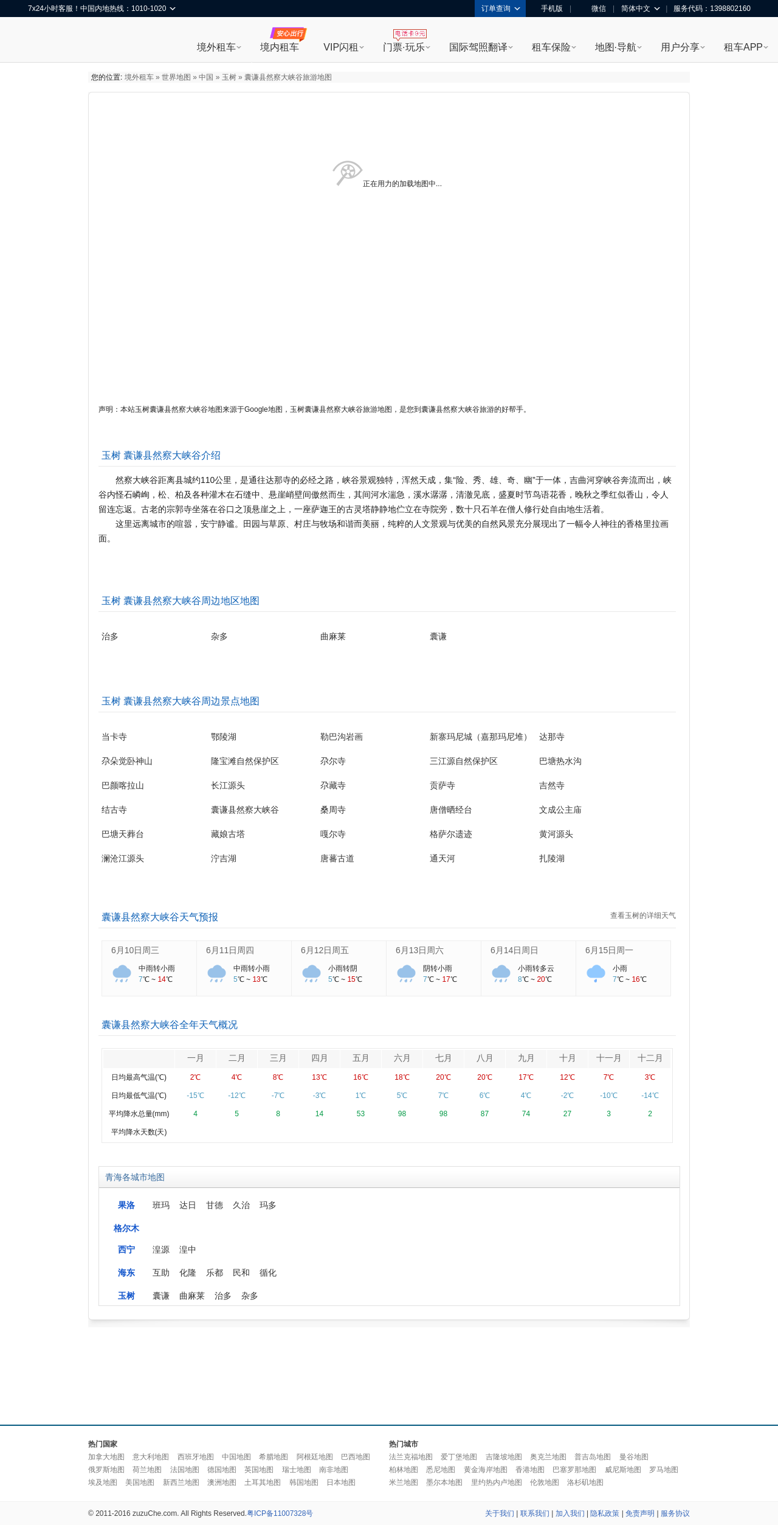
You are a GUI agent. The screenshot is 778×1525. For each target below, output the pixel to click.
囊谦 (438, 636)
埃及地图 (102, 1482)
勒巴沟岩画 (341, 737)
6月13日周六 (420, 950)
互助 (161, 1272)
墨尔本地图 (444, 1482)
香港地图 (530, 1469)
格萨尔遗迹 (451, 834)
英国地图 (259, 1469)
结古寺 (114, 810)
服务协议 (675, 1513)
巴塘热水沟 (560, 761)
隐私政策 (604, 1513)
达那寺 (552, 737)
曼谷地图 (634, 1457)
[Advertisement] (389, 1373)
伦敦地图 (544, 1482)
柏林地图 (403, 1469)
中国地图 (236, 1457)
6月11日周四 (230, 950)
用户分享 (680, 47)
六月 (402, 1058)
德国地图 (221, 1469)
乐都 (214, 1272)
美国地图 (139, 1482)
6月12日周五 (325, 950)
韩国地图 (303, 1482)
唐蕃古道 (337, 858)
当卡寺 (114, 737)
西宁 (126, 1249)
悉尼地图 (440, 1469)
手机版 (547, 8)
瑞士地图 (296, 1469)
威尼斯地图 (623, 1469)
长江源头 (228, 785)
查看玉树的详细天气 (643, 915)
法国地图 (184, 1469)
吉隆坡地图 (504, 1457)
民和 (241, 1272)
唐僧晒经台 (451, 810)
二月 (237, 1058)
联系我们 (534, 1513)
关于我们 (499, 1513)
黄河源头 (556, 834)
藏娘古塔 (228, 834)
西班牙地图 (195, 1457)
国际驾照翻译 (478, 47)
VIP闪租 (341, 47)
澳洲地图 (221, 1482)
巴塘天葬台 (123, 834)
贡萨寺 (442, 785)
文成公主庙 (560, 810)
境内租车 (279, 47)
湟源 (161, 1249)
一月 (195, 1058)
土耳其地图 (262, 1482)
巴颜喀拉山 (123, 785)
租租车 (43, 40)
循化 (268, 1272)
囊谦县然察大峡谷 (245, 810)
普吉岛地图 (592, 1457)
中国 (206, 77)
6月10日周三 (135, 950)
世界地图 (176, 77)
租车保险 (551, 47)
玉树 (229, 77)
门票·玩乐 (403, 47)
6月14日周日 (515, 950)
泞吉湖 (223, 858)
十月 (567, 1058)
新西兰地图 (181, 1482)
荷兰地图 (147, 1469)
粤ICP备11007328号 (280, 1513)
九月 (526, 1058)
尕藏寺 (333, 785)
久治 (241, 1205)
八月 (485, 1058)
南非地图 (333, 1469)
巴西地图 (355, 1457)
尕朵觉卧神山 (127, 761)
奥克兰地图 (548, 1457)
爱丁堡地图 (459, 1457)
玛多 (268, 1205)
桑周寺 (333, 810)
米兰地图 (403, 1482)
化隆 (187, 1272)
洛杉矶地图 (585, 1482)
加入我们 (570, 1513)
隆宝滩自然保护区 (245, 761)
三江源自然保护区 (464, 761)
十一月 (609, 1058)
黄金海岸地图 (486, 1469)
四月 (319, 1058)
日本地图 (341, 1482)
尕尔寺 (333, 761)
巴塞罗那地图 (574, 1469)
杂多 (219, 636)
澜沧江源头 (123, 858)
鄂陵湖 (223, 737)
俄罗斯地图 (106, 1469)
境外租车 (216, 47)
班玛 (161, 1205)
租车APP (743, 47)
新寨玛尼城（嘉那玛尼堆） (481, 737)
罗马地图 (663, 1469)
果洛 (126, 1205)
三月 (278, 1058)
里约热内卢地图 (496, 1482)
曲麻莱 (333, 636)
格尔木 (126, 1228)
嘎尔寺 (333, 834)
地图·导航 (615, 47)
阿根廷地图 (315, 1457)
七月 (443, 1058)
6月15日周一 (609, 950)
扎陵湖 (552, 858)
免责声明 (640, 1513)
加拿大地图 (106, 1457)
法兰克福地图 (411, 1457)
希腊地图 (273, 1457)
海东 (126, 1272)
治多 (110, 636)
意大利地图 (151, 1457)
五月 (361, 1058)
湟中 (187, 1249)
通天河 (442, 858)
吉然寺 (552, 785)
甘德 (214, 1205)
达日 (187, 1205)
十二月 (650, 1058)
